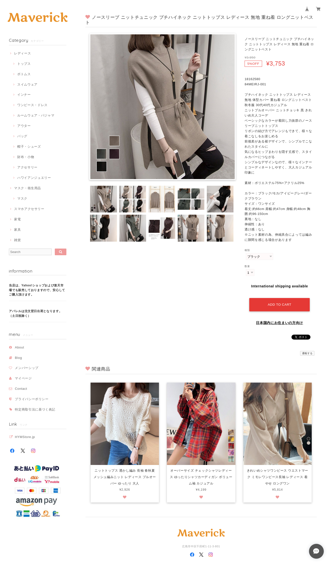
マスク (22, 198)
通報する (307, 351)
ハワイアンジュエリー (34, 178)
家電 (17, 219)
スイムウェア (27, 84)
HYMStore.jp (25, 437)
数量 (247, 266)
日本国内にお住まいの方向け (279, 321)
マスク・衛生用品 (27, 188)
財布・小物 (25, 157)
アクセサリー (27, 167)
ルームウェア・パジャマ (35, 115)
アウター (24, 126)
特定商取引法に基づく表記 (35, 409)
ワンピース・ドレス (32, 105)
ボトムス (24, 74)
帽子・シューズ (29, 146)
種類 (247, 250)
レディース (22, 53)
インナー (24, 94)
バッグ (22, 136)
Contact (21, 389)
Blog (18, 358)
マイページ (23, 378)
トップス (24, 64)
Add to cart (279, 303)
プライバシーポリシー (32, 399)
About (19, 347)
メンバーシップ (26, 368)
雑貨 (17, 240)
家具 (17, 229)
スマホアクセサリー (29, 209)
